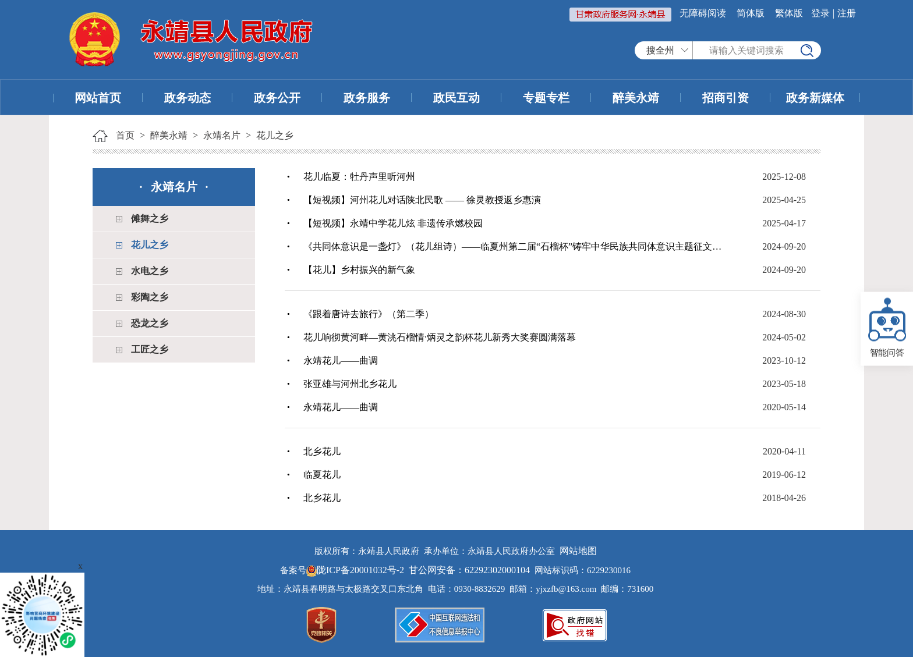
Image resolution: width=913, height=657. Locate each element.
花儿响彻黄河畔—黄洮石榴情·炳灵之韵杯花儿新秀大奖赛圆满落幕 (439, 337)
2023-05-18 (784, 384)
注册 (846, 13)
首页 (125, 135)
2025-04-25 (784, 200)
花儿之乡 (274, 135)
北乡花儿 (322, 451)
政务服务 (367, 97)
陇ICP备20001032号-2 (356, 570)
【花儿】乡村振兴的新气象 (359, 270)
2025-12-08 (784, 177)
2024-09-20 (784, 246)
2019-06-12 (784, 475)
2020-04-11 (784, 451)
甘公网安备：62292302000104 (469, 570)
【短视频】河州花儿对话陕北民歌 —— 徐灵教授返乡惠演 (422, 200)
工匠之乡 (149, 349)
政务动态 (187, 97)
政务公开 (277, 97)
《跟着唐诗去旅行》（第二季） (368, 314)
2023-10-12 (784, 360)
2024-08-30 (784, 314)
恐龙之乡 (149, 323)
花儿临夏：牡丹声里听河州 (359, 177)
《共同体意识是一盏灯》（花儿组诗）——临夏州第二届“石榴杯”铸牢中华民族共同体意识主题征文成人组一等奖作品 (514, 246)
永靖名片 (221, 135)
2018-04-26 (784, 498)
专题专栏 (546, 97)
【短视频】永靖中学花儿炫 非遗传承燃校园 (393, 223)
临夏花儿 (322, 475)
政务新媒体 (815, 97)
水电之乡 (149, 271)
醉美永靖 (636, 97)
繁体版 (789, 13)
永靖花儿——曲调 (340, 360)
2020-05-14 (784, 407)
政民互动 (456, 97)
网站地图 (578, 551)
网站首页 (98, 97)
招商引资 (725, 97)
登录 (820, 13)
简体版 (751, 13)
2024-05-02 (784, 337)
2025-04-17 (784, 223)
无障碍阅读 (703, 13)
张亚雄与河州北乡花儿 (350, 384)
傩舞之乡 (149, 218)
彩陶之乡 (149, 297)
